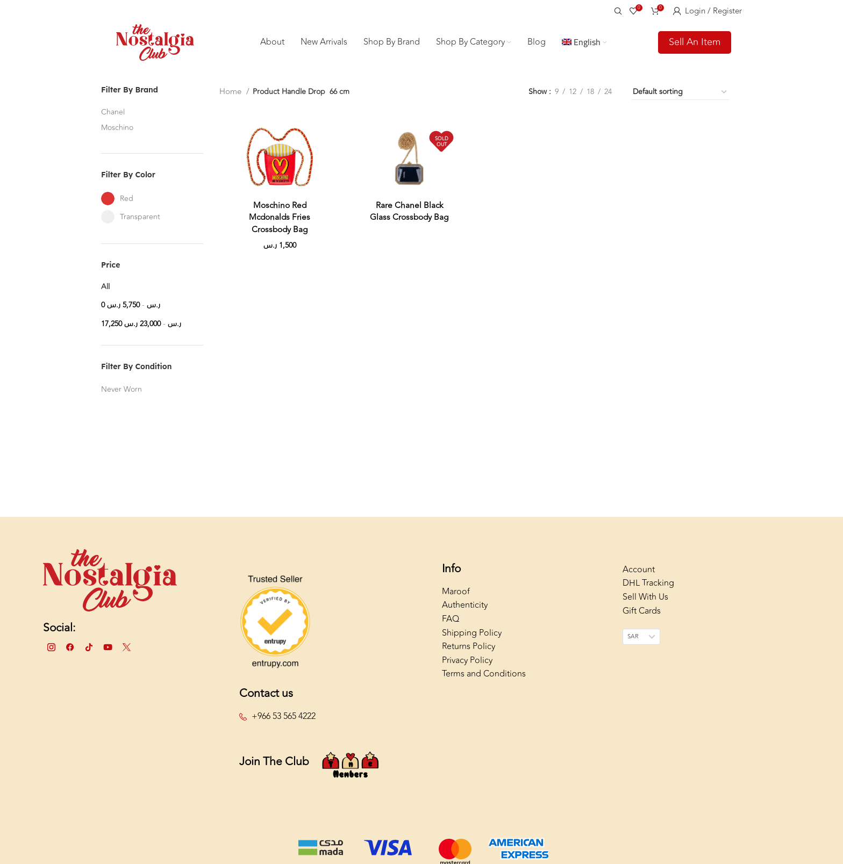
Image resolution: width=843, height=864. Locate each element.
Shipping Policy (472, 639)
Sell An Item (694, 45)
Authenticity (465, 612)
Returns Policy (468, 652)
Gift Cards (642, 617)
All (105, 293)
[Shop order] (680, 98)
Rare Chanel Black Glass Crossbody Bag (408, 217)
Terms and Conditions (484, 680)
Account (639, 576)
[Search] (616, 10)
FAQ (450, 625)
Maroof (456, 598)
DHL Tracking (648, 590)
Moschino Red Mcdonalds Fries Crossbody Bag (279, 223)
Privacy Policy (467, 666)
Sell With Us (645, 603)
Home (230, 98)
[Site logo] (155, 44)
